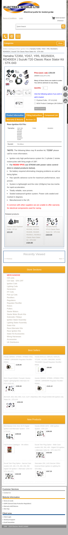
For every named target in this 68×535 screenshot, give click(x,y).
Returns (15, 506)
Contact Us (7, 493)
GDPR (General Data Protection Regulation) (17, 504)
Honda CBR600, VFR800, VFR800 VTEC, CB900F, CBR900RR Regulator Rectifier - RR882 (49, 380)
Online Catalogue (9, 49)
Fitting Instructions (34, 115)
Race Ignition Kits (22, 49)
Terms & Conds (8, 501)
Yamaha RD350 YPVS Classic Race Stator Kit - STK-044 (53, 229)
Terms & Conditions (10, 18)
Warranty (7, 506)
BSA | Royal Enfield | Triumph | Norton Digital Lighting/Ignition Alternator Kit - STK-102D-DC (17, 380)
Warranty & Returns (15, 119)
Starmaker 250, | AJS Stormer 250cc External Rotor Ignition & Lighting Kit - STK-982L (48, 466)
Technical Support (9, 520)
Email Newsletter (9, 522)
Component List (51, 115)
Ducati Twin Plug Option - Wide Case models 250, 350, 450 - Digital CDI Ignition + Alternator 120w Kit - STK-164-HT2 (49, 447)
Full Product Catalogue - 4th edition (16, 445)
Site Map (6, 509)
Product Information (15, 115)
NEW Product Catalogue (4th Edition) (50, 103)
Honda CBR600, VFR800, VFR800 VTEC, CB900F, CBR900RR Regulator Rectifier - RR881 (18, 359)
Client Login (7, 517)
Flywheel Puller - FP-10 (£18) (47, 100)
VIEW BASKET (60, 18)
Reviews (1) (31, 119)
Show (60, 43)
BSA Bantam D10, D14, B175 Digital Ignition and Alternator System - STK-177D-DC (17, 428)
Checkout (60, 20)
